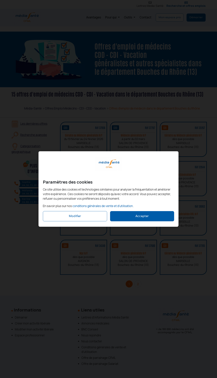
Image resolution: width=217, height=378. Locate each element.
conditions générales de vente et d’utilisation (102, 206)
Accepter (142, 216)
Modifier (75, 216)
